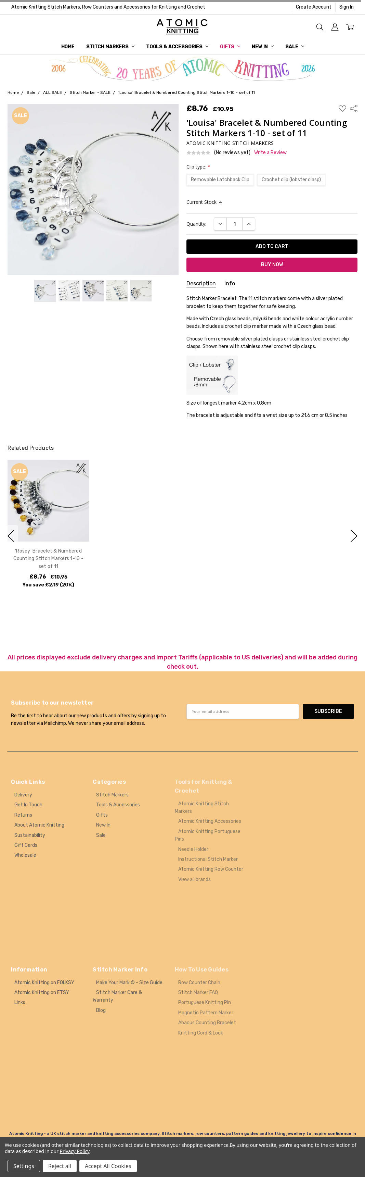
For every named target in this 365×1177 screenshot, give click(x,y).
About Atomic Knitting (39, 825)
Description (201, 283)
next (354, 535)
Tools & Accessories (177, 47)
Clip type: (198, 166)
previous (11, 535)
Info (229, 283)
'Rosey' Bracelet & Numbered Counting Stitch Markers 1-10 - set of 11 (49, 558)
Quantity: (196, 224)
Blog (101, 1010)
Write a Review (270, 153)
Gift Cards (25, 845)
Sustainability (29, 835)
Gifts (230, 47)
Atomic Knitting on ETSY (41, 992)
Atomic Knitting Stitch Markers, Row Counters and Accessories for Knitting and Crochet (108, 7)
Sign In (346, 7)
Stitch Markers (110, 47)
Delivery (23, 795)
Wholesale (25, 855)
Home (68, 47)
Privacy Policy (75, 1151)
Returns (23, 815)
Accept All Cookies (108, 1166)
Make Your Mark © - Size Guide (129, 983)
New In (263, 47)
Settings (23, 1166)
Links (19, 1002)
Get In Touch (28, 805)
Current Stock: (204, 202)
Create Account (313, 7)
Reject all (59, 1166)
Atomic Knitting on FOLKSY (44, 983)
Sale (294, 47)
